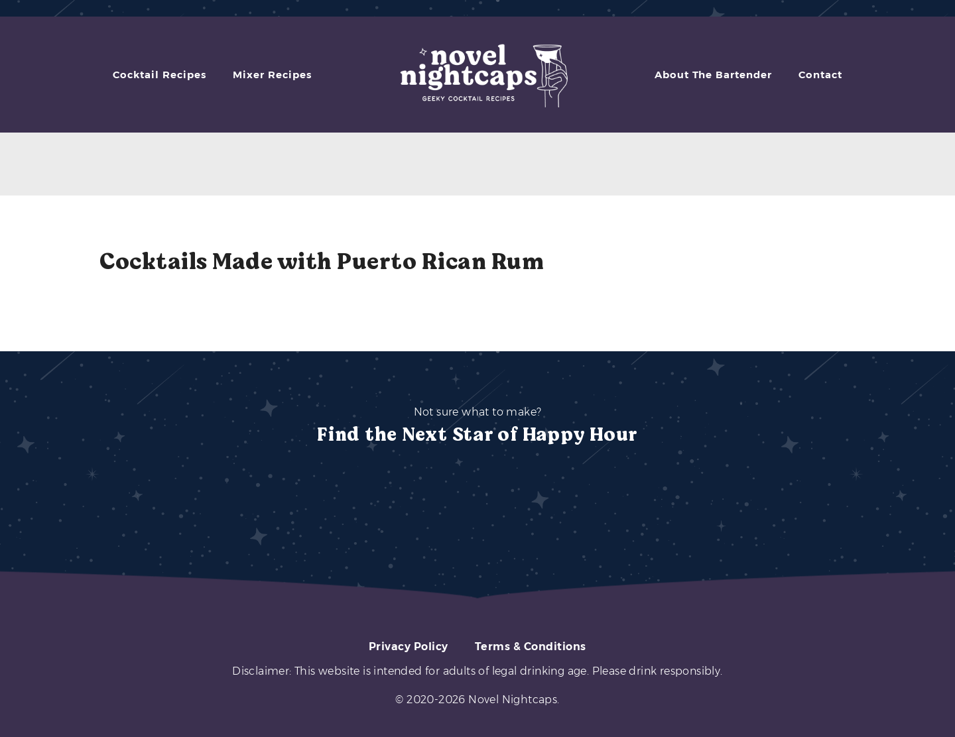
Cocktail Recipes (159, 74)
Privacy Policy (408, 646)
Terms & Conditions (530, 646)
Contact (820, 74)
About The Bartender (713, 74)
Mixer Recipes (272, 74)
